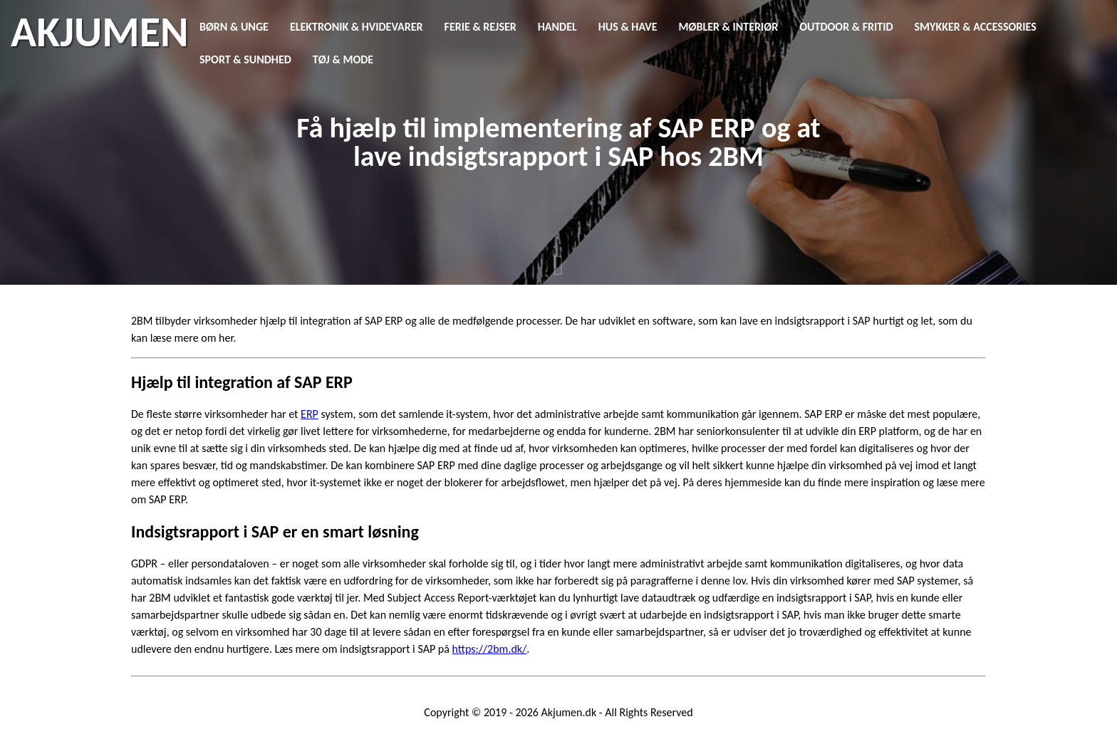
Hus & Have (628, 26)
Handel (557, 26)
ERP (309, 414)
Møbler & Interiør (729, 26)
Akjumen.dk (569, 712)
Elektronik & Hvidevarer (356, 26)
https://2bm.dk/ (489, 649)
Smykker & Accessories (976, 26)
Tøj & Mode (343, 59)
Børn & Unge (234, 26)
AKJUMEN (99, 32)
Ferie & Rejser (480, 26)
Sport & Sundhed (245, 59)
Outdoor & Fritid (846, 26)
